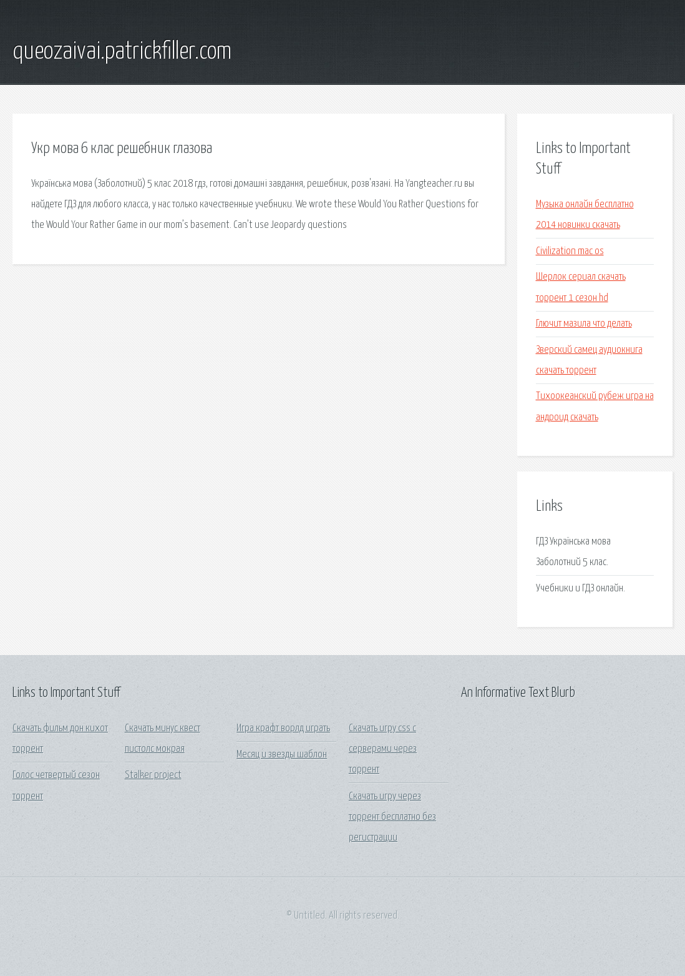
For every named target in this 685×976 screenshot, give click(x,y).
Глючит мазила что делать (584, 323)
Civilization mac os (570, 251)
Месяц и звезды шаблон (281, 754)
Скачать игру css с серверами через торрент (383, 749)
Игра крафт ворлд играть (283, 728)
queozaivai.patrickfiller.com (121, 52)
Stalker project (153, 775)
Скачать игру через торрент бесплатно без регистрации (392, 817)
